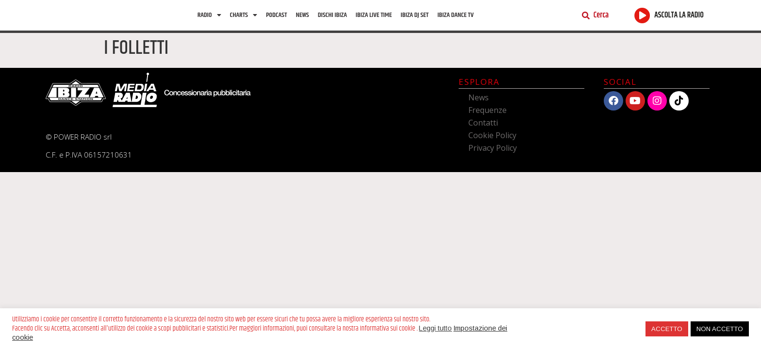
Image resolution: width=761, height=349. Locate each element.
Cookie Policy (492, 142)
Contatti (483, 130)
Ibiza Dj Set (414, 19)
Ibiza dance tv (455, 19)
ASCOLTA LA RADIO (679, 19)
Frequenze (487, 117)
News (302, 19)
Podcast (276, 19)
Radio (209, 19)
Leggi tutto (435, 328)
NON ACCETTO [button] (719, 329)
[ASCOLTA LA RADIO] (642, 19)
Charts (243, 19)
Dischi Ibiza (332, 19)
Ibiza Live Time (374, 19)
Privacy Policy (492, 155)
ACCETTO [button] (666, 329)
